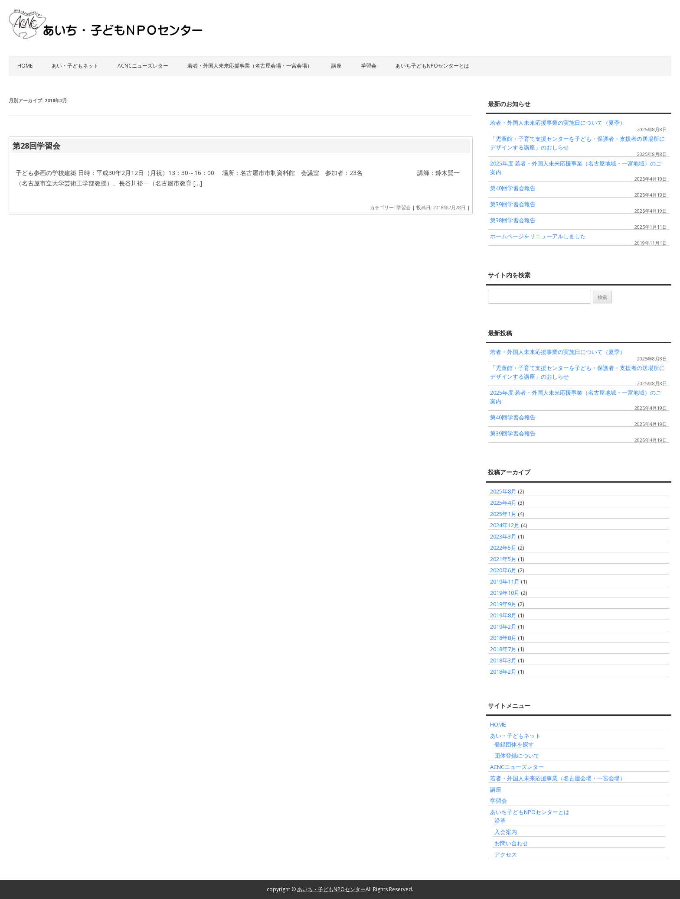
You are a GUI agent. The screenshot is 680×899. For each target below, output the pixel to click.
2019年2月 (503, 626)
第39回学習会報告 (513, 204)
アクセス (505, 854)
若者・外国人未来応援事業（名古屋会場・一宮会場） (249, 65)
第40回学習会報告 (513, 188)
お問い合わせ (511, 843)
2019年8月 (503, 615)
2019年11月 (505, 581)
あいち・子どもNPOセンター (331, 889)
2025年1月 (503, 514)
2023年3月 (503, 536)
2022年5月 (503, 548)
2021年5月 (503, 559)
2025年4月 (503, 502)
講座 (336, 65)
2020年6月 (503, 570)
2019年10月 (505, 593)
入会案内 (505, 832)
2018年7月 (503, 649)
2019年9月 (503, 604)
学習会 (368, 65)
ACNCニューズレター (143, 65)
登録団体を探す (514, 744)
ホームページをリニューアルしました (538, 236)
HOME (25, 65)
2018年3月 (503, 660)
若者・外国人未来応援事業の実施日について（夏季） (557, 123)
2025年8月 (503, 491)
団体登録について (516, 755)
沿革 (500, 820)
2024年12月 (505, 525)
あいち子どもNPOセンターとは (432, 65)
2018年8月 (503, 638)
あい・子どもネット (75, 65)
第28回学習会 (36, 145)
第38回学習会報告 (513, 220)
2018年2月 (503, 671)
